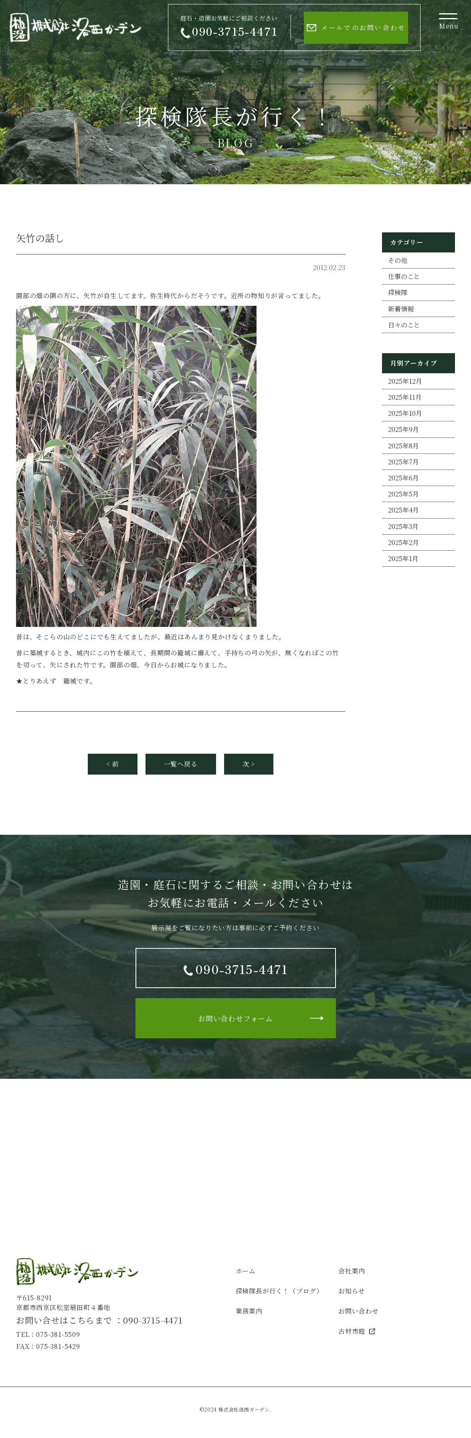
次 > (249, 764)
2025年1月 (403, 558)
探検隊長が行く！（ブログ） (279, 1291)
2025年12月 (405, 381)
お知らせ (351, 1291)
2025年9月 (403, 429)
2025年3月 (403, 526)
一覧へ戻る (181, 764)
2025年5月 (403, 493)
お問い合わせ (358, 1311)
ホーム (246, 1270)
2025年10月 (405, 413)
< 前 (112, 764)
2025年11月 (405, 397)
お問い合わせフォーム (235, 1018)
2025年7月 (403, 461)
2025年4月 (403, 510)
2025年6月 (403, 477)
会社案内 (351, 1270)
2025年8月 (403, 445)
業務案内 (249, 1311)
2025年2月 (403, 542)
